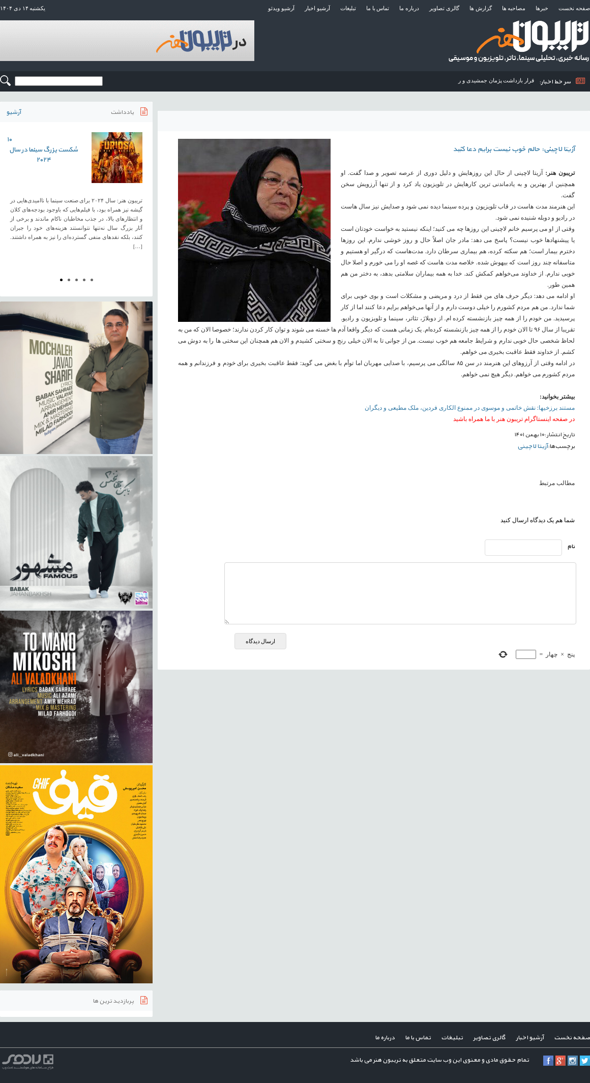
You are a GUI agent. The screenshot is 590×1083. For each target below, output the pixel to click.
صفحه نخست (574, 8)
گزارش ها (480, 8)
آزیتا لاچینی (532, 446)
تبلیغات (348, 8)
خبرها (542, 8)
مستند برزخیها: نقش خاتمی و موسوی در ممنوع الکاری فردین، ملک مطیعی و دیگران (470, 407)
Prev (13, 194)
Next (139, 194)
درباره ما (409, 8)
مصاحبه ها (514, 8)
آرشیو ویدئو (281, 8)
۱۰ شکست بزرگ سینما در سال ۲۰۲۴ (42, 150)
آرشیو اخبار (317, 8)
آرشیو (13, 112)
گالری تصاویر (444, 8)
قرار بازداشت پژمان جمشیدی (500, 80)
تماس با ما (378, 8)
